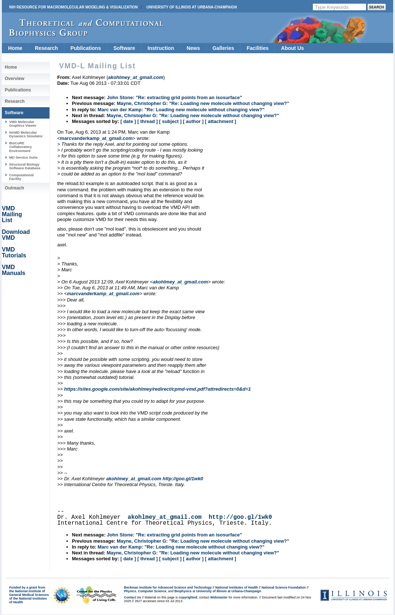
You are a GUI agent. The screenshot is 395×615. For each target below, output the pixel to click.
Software (124, 48)
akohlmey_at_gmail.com (180, 282)
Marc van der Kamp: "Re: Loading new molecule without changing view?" (181, 109)
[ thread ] (147, 121)
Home (15, 48)
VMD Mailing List (12, 214)
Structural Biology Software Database (24, 166)
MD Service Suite (23, 157)
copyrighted (188, 597)
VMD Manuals (13, 270)
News (193, 48)
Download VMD (16, 235)
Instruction (160, 48)
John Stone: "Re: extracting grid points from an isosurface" (174, 97)
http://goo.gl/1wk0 (182, 478)
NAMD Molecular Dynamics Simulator (26, 134)
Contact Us (132, 597)
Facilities (257, 48)
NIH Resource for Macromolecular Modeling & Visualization (73, 7)
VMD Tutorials (14, 252)
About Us (292, 48)
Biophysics (183, 591)
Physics (130, 591)
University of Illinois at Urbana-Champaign (191, 7)
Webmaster (218, 597)
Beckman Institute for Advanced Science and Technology (168, 587)
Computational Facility (21, 177)
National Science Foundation (283, 587)
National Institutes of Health (236, 587)
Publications (85, 48)
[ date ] (128, 121)
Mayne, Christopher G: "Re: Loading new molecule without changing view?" (203, 103)
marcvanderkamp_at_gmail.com (96, 138)
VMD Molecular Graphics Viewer (22, 123)
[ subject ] (170, 121)
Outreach (14, 188)
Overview (14, 78)
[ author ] (193, 121)
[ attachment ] (220, 121)
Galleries (223, 48)
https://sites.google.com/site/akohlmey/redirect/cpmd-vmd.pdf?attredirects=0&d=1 (157, 389)
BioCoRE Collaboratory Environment (20, 147)
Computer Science (152, 591)
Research (46, 48)
